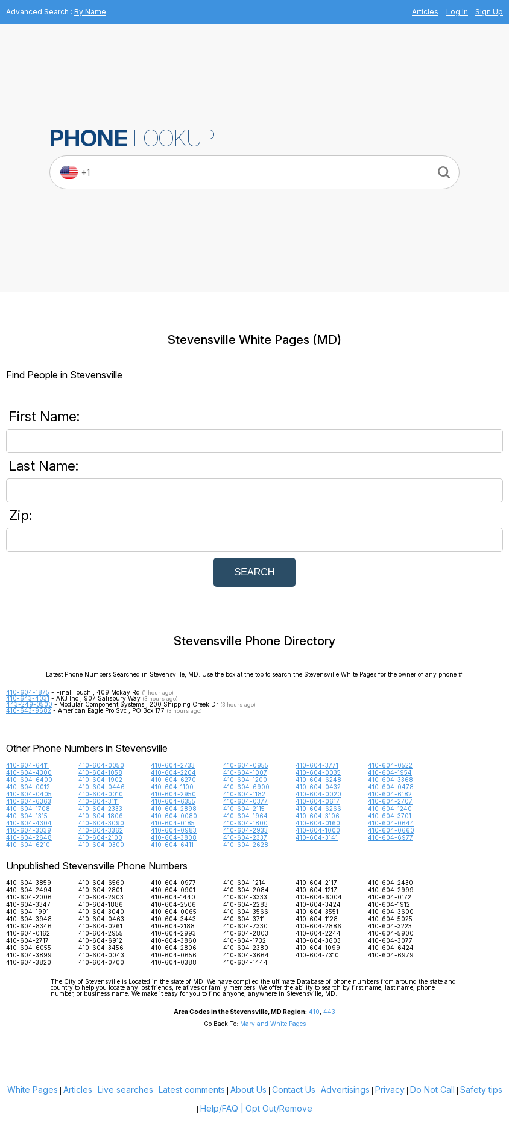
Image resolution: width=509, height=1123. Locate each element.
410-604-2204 (173, 772)
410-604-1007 (245, 772)
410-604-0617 (318, 801)
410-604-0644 (391, 823)
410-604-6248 (318, 779)
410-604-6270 (173, 779)
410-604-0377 (245, 801)
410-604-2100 (100, 837)
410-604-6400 (29, 779)
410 (314, 1011)
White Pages (32, 1089)
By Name (90, 11)
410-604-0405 (29, 794)
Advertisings (345, 1089)
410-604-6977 (390, 837)
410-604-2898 (174, 808)
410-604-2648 (29, 837)
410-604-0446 (101, 786)
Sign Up (489, 11)
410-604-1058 (100, 772)
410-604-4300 (29, 772)
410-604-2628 (245, 844)
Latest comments (192, 1089)
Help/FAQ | (222, 1108)
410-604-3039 (28, 830)
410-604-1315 (27, 815)
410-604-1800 (245, 823)
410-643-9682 (28, 710)
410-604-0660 (391, 830)
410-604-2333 (100, 808)
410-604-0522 (390, 765)
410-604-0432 (318, 786)
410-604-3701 (389, 815)
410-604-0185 (173, 823)
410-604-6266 (318, 808)
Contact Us (293, 1089)
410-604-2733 (173, 765)
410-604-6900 (246, 786)
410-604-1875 (27, 692)
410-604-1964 (245, 815)
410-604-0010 (100, 794)
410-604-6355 (173, 801)
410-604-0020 (318, 794)
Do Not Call (432, 1089)
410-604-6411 (27, 765)
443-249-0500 (29, 704)
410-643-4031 (27, 698)
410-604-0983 (174, 830)
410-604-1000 (318, 830)
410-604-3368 (390, 779)
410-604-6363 (28, 801)
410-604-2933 (245, 830)
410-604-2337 (245, 837)
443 (329, 1011)
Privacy (390, 1089)
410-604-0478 (391, 786)
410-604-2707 (390, 801)
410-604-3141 (317, 837)
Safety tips (481, 1089)
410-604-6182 (390, 794)
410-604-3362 (100, 830)
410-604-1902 (100, 779)
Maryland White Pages (273, 1023)
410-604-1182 (244, 794)
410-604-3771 (317, 765)
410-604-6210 (28, 844)
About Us (248, 1089)
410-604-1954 (390, 772)
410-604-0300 (101, 844)
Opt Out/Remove (278, 1108)
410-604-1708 (28, 808)
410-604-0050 (101, 765)
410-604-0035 (318, 772)
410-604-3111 (98, 801)
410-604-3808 (174, 837)
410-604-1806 (100, 815)
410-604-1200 (245, 779)
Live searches (125, 1089)
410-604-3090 (101, 823)
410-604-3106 (318, 815)
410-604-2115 (244, 808)
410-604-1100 (172, 786)
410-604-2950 (173, 794)
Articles (425, 11)
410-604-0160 (318, 823)
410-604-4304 (29, 823)
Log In (457, 11)
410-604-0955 (245, 765)
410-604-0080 (174, 815)
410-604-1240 (390, 808)
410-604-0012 (28, 786)
